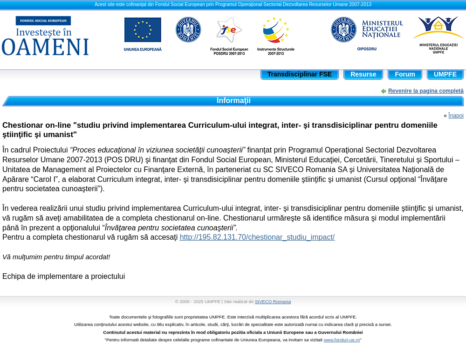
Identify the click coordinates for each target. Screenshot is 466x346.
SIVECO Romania (273, 301)
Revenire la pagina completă (426, 91)
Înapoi (456, 115)
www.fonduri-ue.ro (342, 339)
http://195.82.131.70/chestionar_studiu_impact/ (257, 237)
